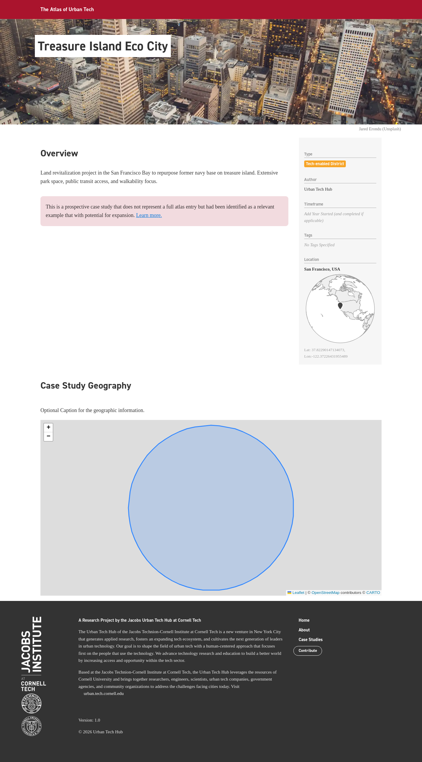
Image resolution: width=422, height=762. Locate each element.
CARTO (373, 592)
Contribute (309, 651)
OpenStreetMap (325, 592)
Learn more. (149, 215)
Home (304, 620)
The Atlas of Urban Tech (67, 9)
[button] (48, 427)
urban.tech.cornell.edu (104, 693)
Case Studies (311, 640)
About (304, 630)
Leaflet (295, 592)
